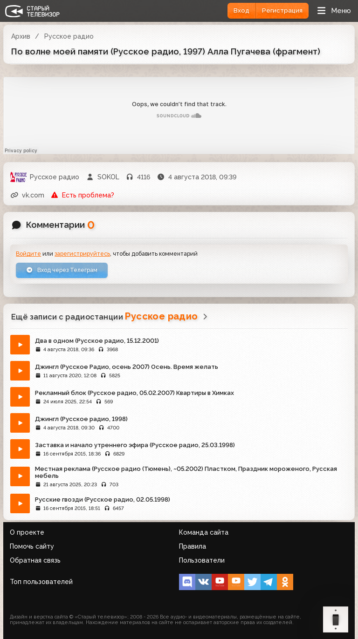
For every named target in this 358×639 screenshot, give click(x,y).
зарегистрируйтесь (82, 253)
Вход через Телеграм (61, 269)
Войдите (28, 253)
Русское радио (69, 36)
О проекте (27, 532)
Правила (192, 546)
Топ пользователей (41, 581)
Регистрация (282, 10)
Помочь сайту (32, 546)
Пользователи (202, 560)
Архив (20, 36)
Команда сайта (203, 532)
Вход (241, 10)
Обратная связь (35, 560)
